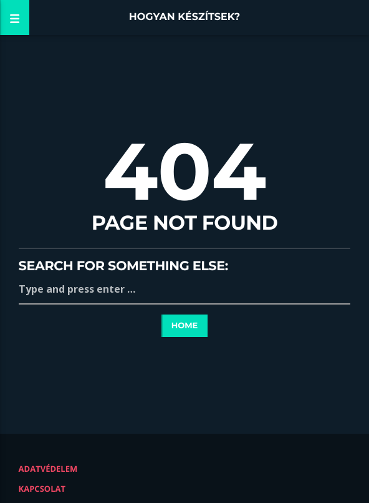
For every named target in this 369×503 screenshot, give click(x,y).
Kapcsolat (42, 488)
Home (184, 326)
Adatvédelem (48, 468)
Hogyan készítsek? (185, 17)
